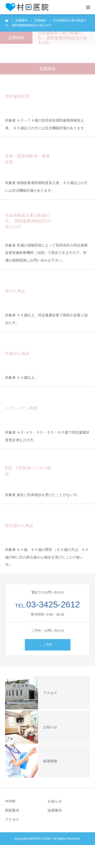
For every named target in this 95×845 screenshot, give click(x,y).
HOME (10, 801)
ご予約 (47, 644)
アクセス (12, 819)
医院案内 (12, 810)
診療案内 (55, 810)
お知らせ (55, 801)
